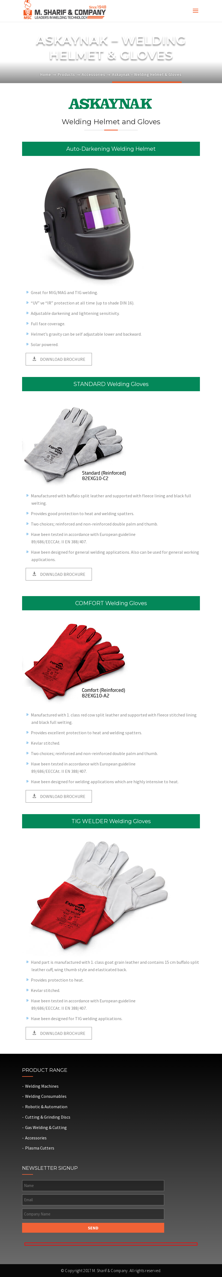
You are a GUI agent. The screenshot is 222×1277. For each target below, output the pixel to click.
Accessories (93, 74)
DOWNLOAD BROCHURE (62, 359)
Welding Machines (42, 1086)
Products (66, 74)
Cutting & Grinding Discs (47, 1117)
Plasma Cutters (39, 1148)
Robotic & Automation (46, 1106)
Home (45, 74)
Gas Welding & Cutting (46, 1127)
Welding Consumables (46, 1096)
